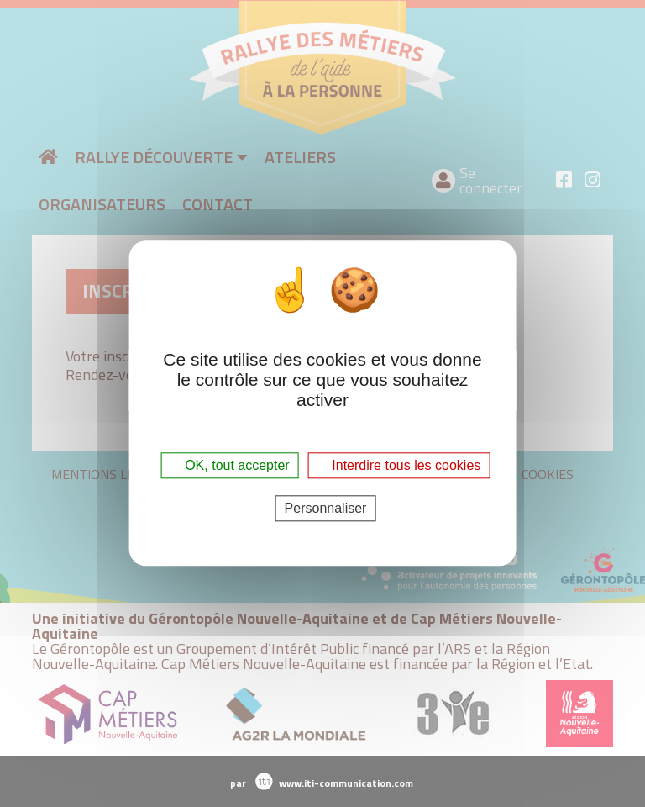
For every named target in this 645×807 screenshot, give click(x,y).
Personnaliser (326, 509)
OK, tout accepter (230, 465)
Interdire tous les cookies (398, 465)
